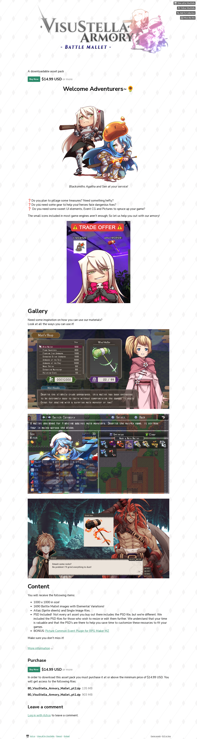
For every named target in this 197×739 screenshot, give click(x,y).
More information (40, 648)
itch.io (32, 736)
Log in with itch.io (39, 715)
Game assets (156, 736)
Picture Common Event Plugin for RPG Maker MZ (77, 631)
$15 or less (166, 736)
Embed (67, 736)
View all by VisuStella (45, 736)
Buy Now (33, 79)
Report (59, 736)
